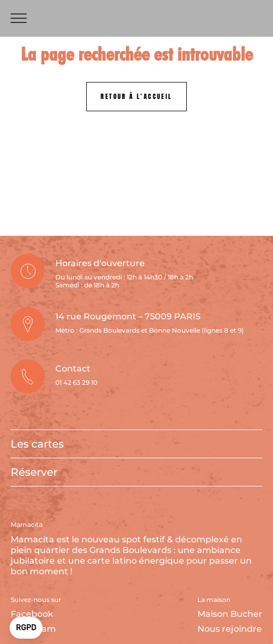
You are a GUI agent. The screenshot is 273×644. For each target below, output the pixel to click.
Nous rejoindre (229, 629)
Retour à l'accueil (136, 96)
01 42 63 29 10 (76, 382)
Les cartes (37, 443)
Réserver (34, 472)
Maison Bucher (229, 614)
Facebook (32, 614)
